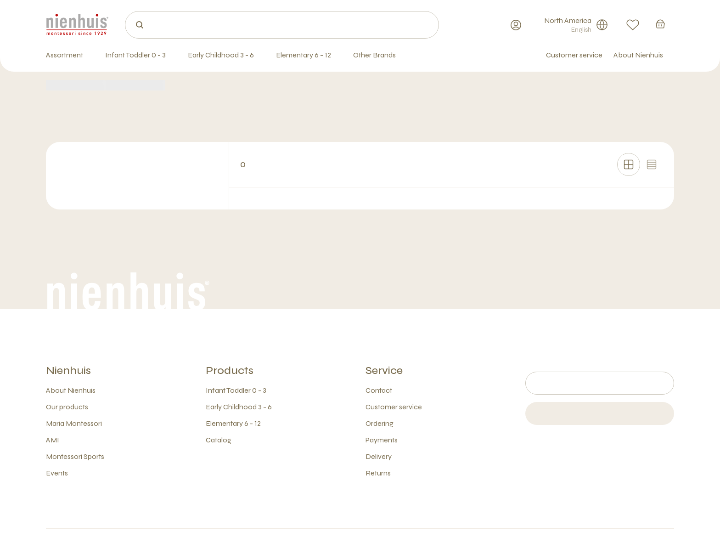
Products (229, 370)
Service (384, 370)
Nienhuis (68, 370)
